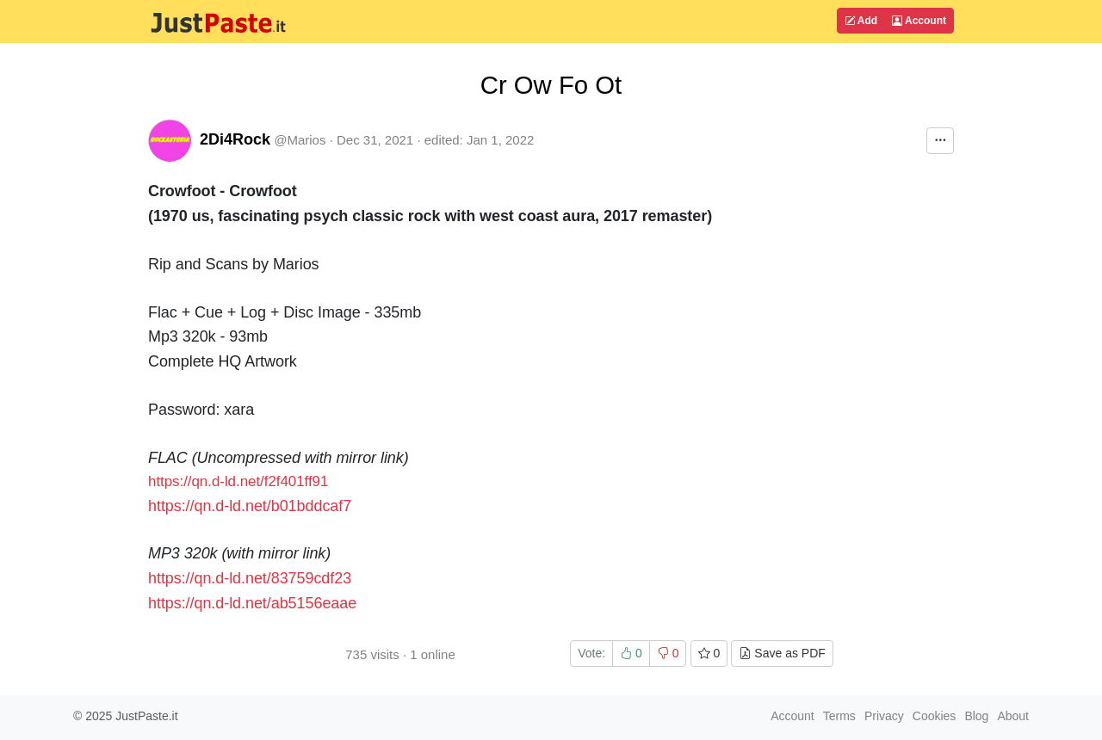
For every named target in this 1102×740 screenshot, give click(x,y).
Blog (976, 716)
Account (919, 20)
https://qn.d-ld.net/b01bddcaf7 (249, 506)
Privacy (884, 716)
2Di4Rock (235, 139)
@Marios (299, 140)
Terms (839, 716)
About (1013, 716)
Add (861, 20)
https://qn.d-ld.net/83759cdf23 (249, 578)
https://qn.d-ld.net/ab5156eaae (252, 603)
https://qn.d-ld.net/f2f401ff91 (238, 481)
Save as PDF (782, 653)
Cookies (935, 716)
